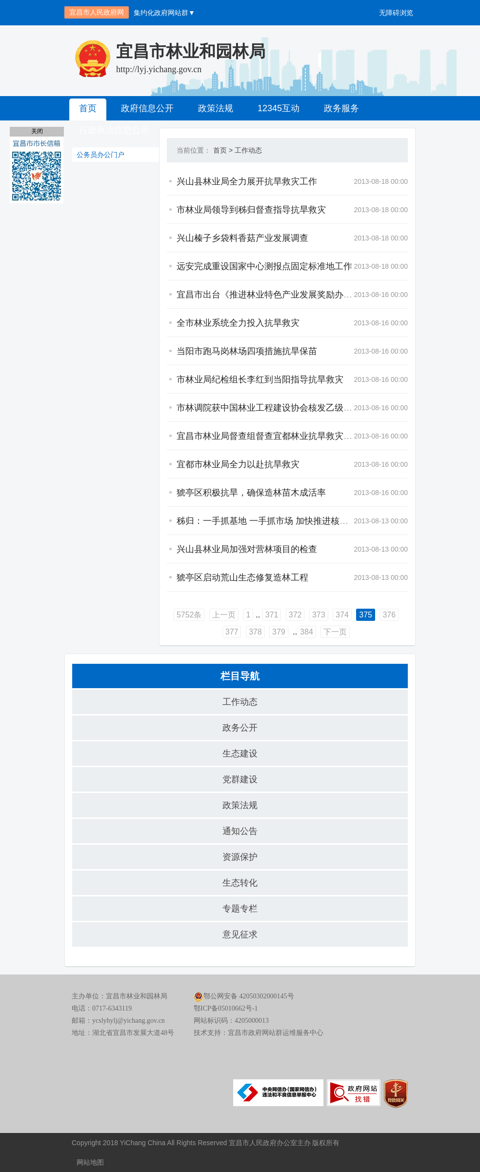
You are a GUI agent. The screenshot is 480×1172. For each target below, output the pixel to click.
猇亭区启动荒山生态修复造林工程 (242, 577)
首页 (88, 108)
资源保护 (240, 857)
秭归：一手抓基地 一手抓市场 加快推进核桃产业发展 (280, 521)
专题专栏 (240, 909)
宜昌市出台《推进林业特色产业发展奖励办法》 (269, 294)
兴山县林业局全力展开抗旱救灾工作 (247, 181)
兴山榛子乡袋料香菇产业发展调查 (242, 238)
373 (318, 615)
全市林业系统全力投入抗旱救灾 (238, 323)
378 (255, 632)
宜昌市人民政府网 (96, 12)
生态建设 (240, 753)
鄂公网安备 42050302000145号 (244, 996)
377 (232, 632)
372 (295, 615)
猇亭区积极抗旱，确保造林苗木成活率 (251, 492)
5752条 (189, 615)
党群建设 (240, 779)
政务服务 (341, 108)
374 (342, 615)
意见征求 (240, 934)
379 (278, 632)
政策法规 (215, 108)
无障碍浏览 (396, 13)
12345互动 (279, 108)
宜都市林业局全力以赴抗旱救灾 (238, 464)
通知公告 (240, 831)
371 (272, 615)
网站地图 (90, 1162)
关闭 (37, 131)
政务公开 (240, 728)
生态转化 (240, 883)
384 (306, 632)
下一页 (335, 632)
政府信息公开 (147, 108)
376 (389, 615)
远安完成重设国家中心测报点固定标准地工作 (264, 266)
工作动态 (248, 150)
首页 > (223, 150)
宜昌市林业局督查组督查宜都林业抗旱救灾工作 (269, 436)
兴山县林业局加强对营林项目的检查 (247, 549)
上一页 (224, 615)
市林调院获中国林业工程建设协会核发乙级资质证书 (278, 408)
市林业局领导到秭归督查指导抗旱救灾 (251, 210)
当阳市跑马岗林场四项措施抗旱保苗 (247, 351)
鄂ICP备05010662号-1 (226, 1008)
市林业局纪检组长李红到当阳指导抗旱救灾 (260, 379)
